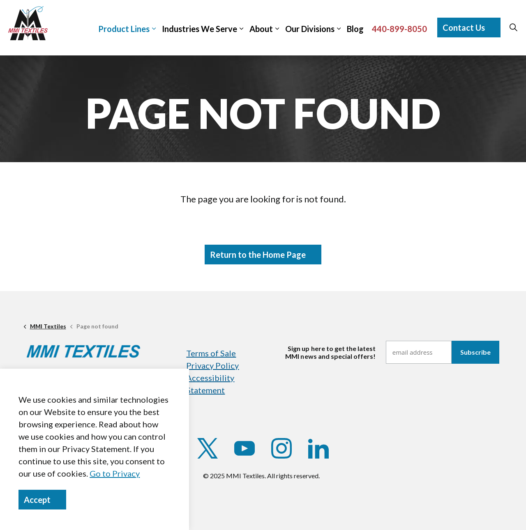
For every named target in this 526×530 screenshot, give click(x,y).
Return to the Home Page (263, 254)
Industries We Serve (199, 29)
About (261, 29)
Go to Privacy (115, 473)
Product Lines (124, 29)
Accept (42, 499)
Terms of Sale (211, 353)
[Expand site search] (513, 27)
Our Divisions (310, 29)
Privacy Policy (212, 365)
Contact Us (469, 27)
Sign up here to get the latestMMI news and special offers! (330, 352)
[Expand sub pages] (522, 23)
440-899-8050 (399, 29)
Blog (355, 29)
